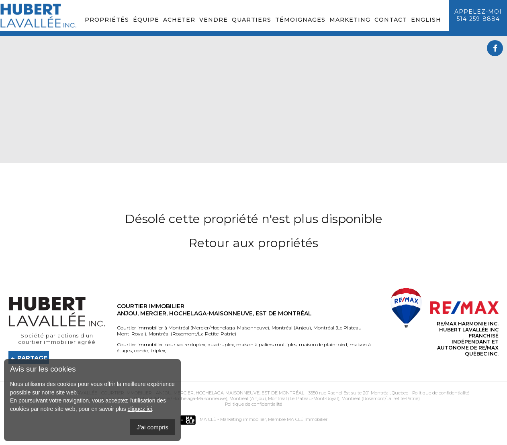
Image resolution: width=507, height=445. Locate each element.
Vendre (213, 19)
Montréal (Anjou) (290, 328)
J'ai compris (152, 427)
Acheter (179, 19)
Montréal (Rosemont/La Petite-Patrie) (191, 334)
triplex (157, 350)
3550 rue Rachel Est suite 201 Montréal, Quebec (358, 393)
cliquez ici (140, 409)
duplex (197, 344)
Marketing (349, 19)
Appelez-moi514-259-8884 (478, 15)
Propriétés (107, 19)
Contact (390, 19)
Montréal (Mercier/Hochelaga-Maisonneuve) (218, 328)
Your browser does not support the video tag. (253, 99)
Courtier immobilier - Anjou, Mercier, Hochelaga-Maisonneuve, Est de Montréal (202, 393)
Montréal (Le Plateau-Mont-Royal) (303, 398)
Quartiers (251, 19)
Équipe (146, 19)
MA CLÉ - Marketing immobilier (223, 419)
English (426, 19)
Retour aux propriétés (253, 243)
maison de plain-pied (322, 344)
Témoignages (300, 19)
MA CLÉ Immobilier (307, 419)
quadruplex (220, 344)
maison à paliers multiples (265, 344)
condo (140, 350)
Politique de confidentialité (440, 393)
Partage (32, 358)
